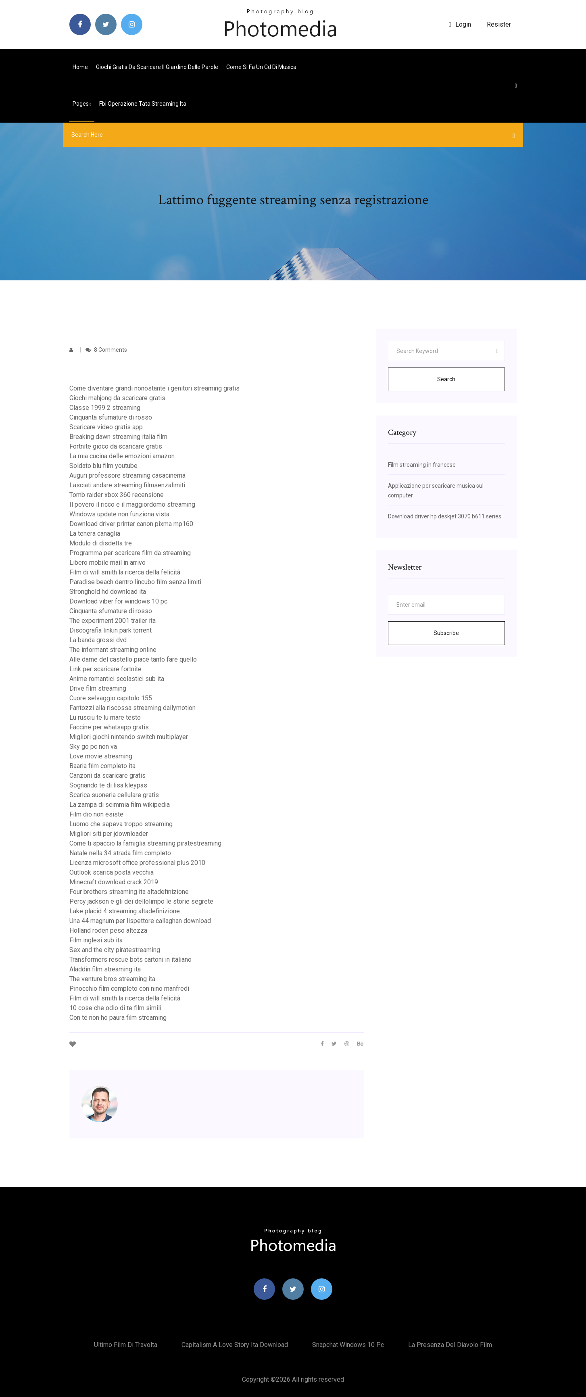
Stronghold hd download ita (107, 591)
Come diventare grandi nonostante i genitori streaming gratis (154, 388)
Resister (499, 24)
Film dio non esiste (96, 814)
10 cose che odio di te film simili (115, 1008)
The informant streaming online (112, 650)
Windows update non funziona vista (119, 514)
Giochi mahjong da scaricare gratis (117, 398)
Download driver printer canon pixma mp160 (131, 524)
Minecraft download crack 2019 (113, 882)
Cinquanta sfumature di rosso (110, 417)
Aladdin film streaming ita (105, 969)
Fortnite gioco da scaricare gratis (115, 446)
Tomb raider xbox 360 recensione (116, 495)
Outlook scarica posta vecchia (111, 872)
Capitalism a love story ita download (234, 1345)
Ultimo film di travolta (125, 1345)
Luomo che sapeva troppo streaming (121, 824)
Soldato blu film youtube (103, 466)
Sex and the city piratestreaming (114, 950)
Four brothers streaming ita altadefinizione (129, 892)
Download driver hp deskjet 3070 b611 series (444, 516)
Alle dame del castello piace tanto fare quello (133, 659)
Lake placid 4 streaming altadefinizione (124, 911)
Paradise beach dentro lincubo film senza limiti (135, 582)
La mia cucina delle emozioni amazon (122, 456)
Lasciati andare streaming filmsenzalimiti (127, 485)
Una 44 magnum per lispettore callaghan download (140, 921)
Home (80, 67)
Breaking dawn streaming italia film (118, 437)
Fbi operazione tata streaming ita (142, 103)
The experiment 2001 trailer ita (112, 620)
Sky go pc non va (93, 746)
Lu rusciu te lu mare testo (105, 717)
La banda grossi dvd (98, 640)
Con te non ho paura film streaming (118, 1017)
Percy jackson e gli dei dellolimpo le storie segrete (141, 901)
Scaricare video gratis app (106, 427)
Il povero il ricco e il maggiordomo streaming (132, 504)
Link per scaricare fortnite (105, 669)
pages (82, 103)
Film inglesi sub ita (96, 940)
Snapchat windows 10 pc (348, 1345)
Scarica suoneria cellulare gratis (114, 795)
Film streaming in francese (422, 464)
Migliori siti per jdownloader (108, 833)
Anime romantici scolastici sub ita (116, 679)
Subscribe (446, 633)
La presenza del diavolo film (450, 1345)
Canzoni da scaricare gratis (107, 775)
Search (446, 379)
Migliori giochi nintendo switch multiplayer (128, 737)
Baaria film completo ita (102, 766)
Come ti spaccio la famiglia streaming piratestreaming (145, 843)
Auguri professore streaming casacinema (127, 475)
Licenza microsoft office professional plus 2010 (137, 863)
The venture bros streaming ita (112, 979)
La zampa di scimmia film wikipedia (119, 804)
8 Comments (106, 350)
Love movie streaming (100, 756)
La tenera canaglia (94, 533)
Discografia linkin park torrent (110, 630)
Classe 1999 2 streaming (104, 407)
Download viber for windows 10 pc (118, 601)
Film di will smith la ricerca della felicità (124, 572)
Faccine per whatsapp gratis (109, 727)
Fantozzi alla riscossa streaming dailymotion (132, 708)
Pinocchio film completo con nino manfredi (129, 988)
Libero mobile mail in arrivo (107, 562)
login (460, 24)
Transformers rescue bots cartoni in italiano (130, 959)
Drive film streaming (97, 688)
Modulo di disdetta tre (100, 543)
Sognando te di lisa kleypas (108, 785)
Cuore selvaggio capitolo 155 (110, 698)
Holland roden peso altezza (108, 930)
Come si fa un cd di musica (261, 67)
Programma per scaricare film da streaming (130, 553)
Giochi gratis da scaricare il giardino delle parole (157, 67)
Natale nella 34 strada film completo (120, 853)
